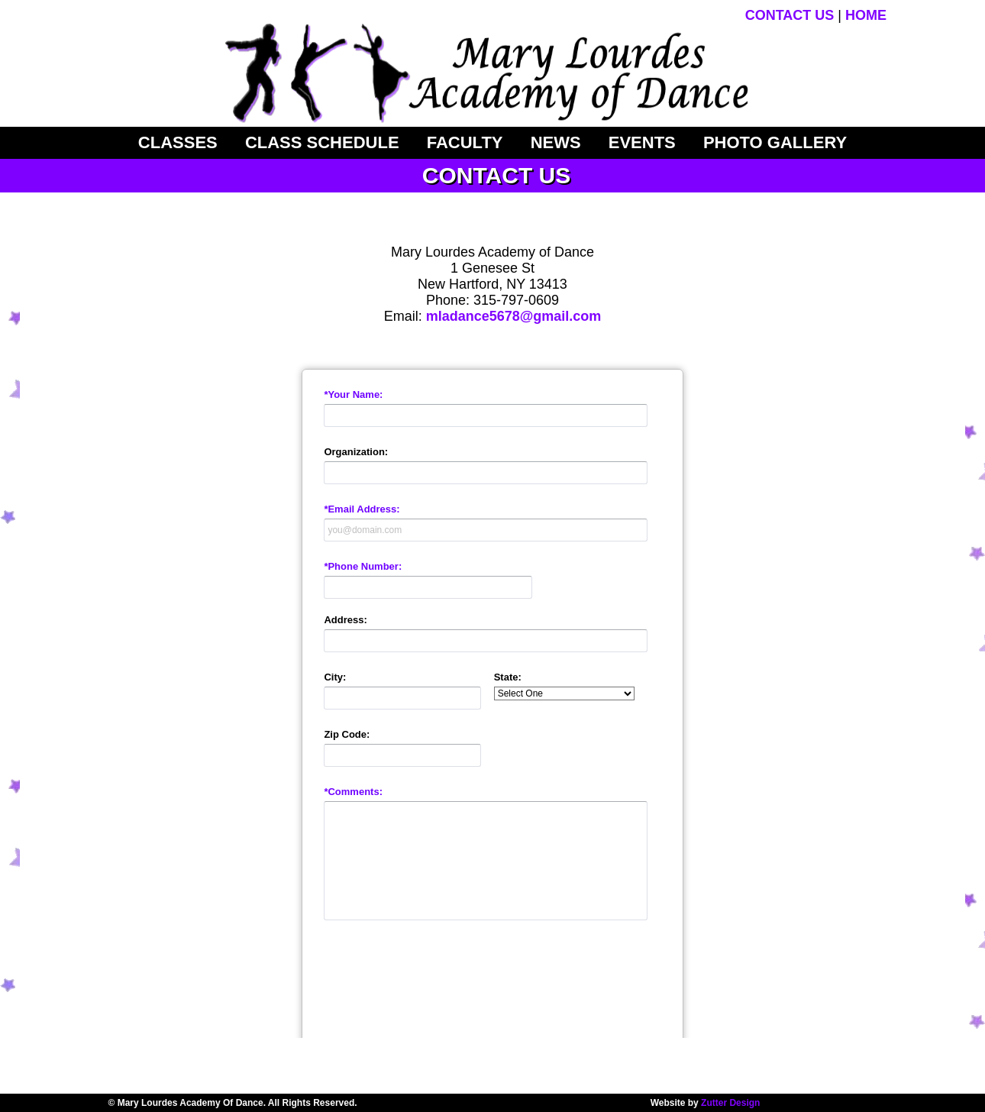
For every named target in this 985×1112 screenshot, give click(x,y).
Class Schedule (322, 142)
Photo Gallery (775, 142)
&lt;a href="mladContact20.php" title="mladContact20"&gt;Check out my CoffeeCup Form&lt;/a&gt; (492, 688)
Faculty (465, 142)
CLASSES (178, 142)
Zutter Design (730, 1102)
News (556, 142)
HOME (865, 15)
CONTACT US (790, 15)
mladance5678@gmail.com (514, 316)
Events (642, 142)
